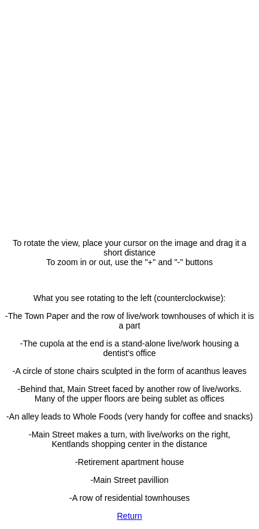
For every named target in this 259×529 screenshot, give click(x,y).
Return (129, 516)
